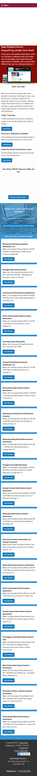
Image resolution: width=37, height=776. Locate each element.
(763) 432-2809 (24, 771)
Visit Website (8, 259)
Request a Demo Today (18, 197)
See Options (7, 145)
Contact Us (11, 771)
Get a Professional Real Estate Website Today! (18, 226)
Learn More (7, 129)
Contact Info (23, 748)
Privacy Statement (21, 751)
